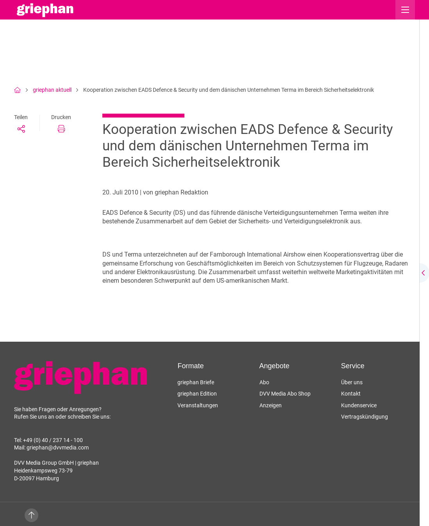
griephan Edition (197, 393)
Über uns (352, 382)
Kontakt (351, 393)
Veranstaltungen (197, 405)
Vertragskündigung (364, 417)
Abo (264, 382)
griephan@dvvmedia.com (58, 447)
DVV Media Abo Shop (285, 393)
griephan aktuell (52, 90)
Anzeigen (270, 405)
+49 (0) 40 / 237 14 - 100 (53, 440)
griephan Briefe (195, 382)
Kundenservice (359, 405)
